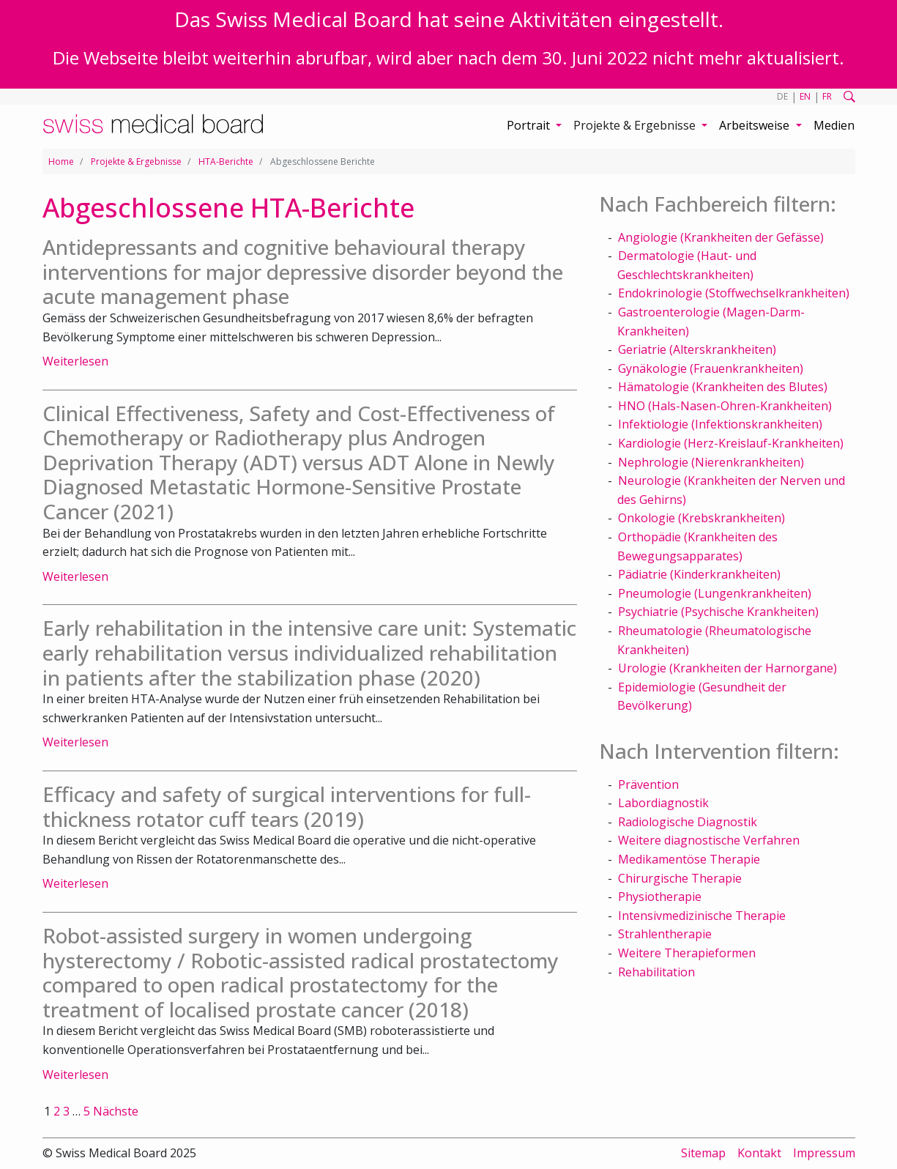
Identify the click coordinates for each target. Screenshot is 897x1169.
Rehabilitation (656, 972)
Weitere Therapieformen (687, 953)
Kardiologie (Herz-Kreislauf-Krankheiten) (731, 443)
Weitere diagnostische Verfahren (709, 840)
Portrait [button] (530, 125)
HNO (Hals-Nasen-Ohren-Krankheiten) (725, 406)
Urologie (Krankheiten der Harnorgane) (727, 668)
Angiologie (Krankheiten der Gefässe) (721, 237)
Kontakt (759, 1153)
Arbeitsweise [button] (755, 125)
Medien (834, 125)
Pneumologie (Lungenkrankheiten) (714, 593)
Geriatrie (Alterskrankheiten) (697, 349)
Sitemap (703, 1153)
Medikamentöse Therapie (689, 859)
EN (805, 96)
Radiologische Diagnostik (687, 822)
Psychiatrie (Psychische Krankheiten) (718, 612)
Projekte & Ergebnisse (136, 161)
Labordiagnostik (663, 803)
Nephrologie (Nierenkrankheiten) (711, 462)
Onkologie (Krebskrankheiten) (701, 518)
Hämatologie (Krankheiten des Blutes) (722, 387)
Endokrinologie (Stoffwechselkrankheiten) (733, 293)
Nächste (115, 1111)
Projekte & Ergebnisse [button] (636, 125)
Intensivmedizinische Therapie (702, 916)
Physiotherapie (659, 896)
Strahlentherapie (665, 934)
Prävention (648, 784)
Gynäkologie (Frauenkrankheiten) (710, 368)
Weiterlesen (75, 361)
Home (61, 161)
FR (827, 96)
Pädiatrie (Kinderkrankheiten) (699, 574)
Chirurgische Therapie (680, 878)
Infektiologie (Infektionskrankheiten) (720, 424)
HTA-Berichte (225, 161)
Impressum (824, 1153)
